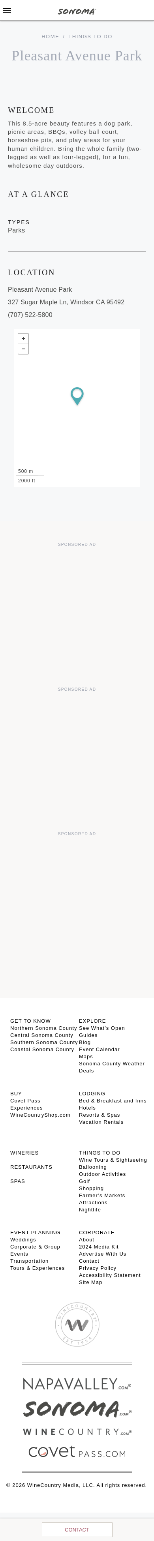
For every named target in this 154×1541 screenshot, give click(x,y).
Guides (88, 1035)
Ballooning (93, 1167)
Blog (85, 1042)
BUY (16, 1094)
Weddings (23, 1240)
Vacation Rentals (101, 1122)
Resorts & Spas (99, 1115)
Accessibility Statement (110, 1275)
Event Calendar (99, 1049)
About (86, 1240)
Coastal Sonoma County (42, 1049)
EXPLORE (92, 1021)
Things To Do (90, 36)
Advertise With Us (102, 1254)
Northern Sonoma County (43, 1028)
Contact (77, 1530)
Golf (84, 1181)
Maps (86, 1056)
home (50, 36)
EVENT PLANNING (35, 1232)
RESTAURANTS (31, 1167)
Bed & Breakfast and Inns (112, 1101)
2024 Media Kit (99, 1247)
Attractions (93, 1202)
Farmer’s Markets (102, 1195)
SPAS (17, 1181)
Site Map (90, 1282)
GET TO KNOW (30, 1021)
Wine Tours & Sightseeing (113, 1160)
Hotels (87, 1108)
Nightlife (90, 1210)
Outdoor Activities (102, 1174)
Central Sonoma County (41, 1035)
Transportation (29, 1261)
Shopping (91, 1188)
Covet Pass (25, 1101)
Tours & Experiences (37, 1268)
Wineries (24, 1153)
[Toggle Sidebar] (7, 10)
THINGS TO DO (99, 1153)
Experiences (26, 1108)
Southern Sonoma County (44, 1042)
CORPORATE (97, 1232)
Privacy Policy (97, 1268)
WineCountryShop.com (40, 1115)
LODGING (92, 1094)
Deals (86, 1071)
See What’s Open (102, 1028)
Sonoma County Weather (112, 1064)
